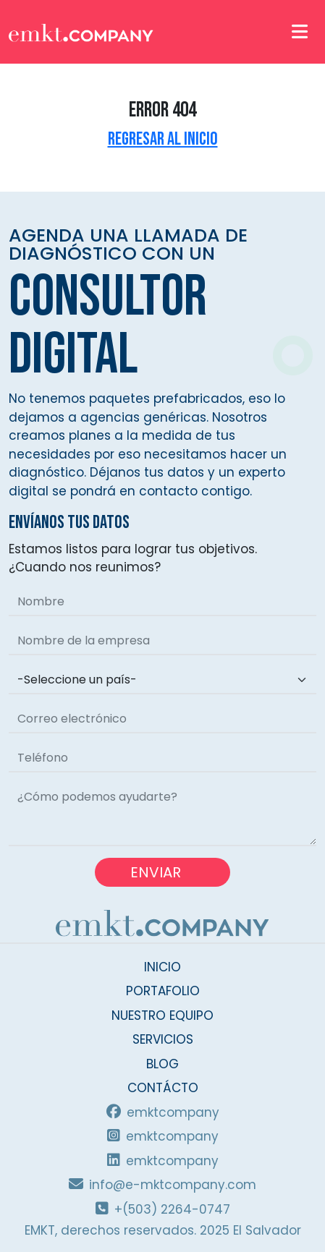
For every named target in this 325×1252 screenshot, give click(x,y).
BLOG (162, 1064)
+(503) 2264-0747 (163, 1209)
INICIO (162, 967)
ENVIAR (162, 872)
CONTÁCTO (162, 1087)
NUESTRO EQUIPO (162, 1015)
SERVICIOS (162, 1039)
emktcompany (162, 1112)
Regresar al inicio (163, 139)
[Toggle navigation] (299, 31)
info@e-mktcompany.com (162, 1184)
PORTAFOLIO (163, 991)
